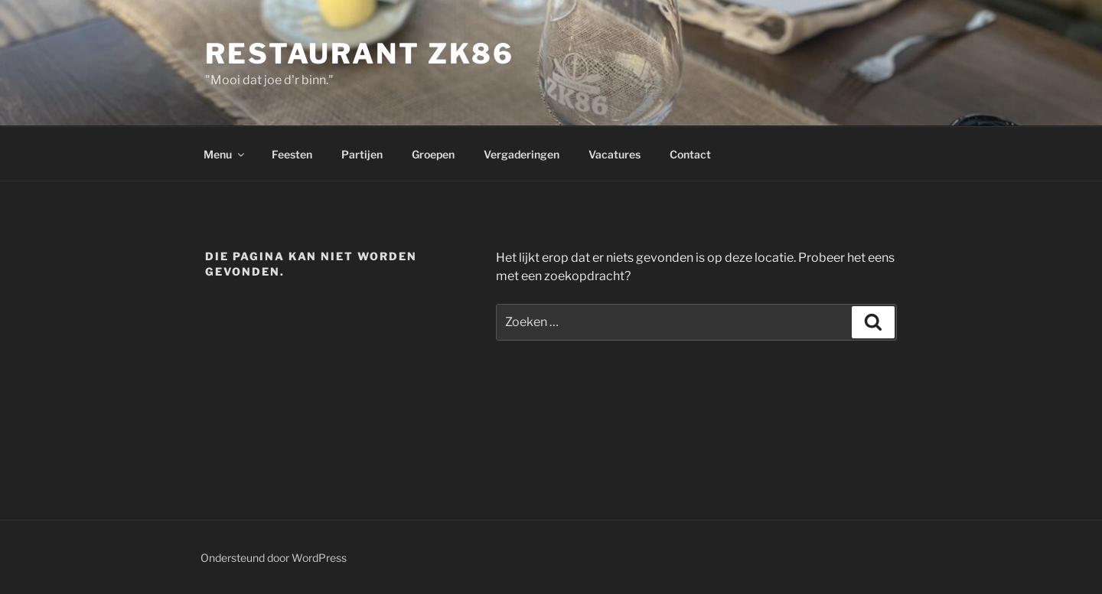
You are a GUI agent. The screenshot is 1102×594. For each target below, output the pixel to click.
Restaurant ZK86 (359, 53)
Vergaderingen (521, 154)
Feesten (292, 154)
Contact (690, 154)
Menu (225, 154)
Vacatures (614, 154)
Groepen (433, 154)
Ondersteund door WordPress (274, 557)
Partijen (362, 154)
